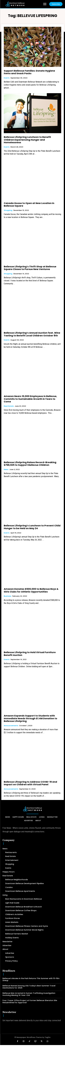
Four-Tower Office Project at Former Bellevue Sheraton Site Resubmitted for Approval (30, 1001)
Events (6, 78)
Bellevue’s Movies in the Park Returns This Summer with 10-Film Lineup (31, 979)
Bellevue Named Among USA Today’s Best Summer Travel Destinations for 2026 (29, 986)
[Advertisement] (32, 1062)
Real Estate (9, 406)
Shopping (8, 210)
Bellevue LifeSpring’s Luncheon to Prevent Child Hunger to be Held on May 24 (32, 527)
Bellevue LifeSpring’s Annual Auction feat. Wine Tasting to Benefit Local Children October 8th (32, 334)
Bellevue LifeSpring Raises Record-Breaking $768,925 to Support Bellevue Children (30, 464)
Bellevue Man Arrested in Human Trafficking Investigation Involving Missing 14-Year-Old (29, 994)
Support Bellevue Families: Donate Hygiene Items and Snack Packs (29, 72)
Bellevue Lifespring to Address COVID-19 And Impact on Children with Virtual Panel (30, 783)
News (6, 470)
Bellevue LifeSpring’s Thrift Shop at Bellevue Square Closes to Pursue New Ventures (30, 268)
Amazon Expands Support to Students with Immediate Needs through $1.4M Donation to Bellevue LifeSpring (30, 718)
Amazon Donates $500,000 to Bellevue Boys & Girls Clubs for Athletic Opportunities (31, 590)
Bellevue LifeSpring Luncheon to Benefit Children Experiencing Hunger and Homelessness (27, 139)
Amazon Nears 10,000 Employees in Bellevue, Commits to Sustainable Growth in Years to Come (30, 399)
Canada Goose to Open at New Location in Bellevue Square (29, 204)
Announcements (11, 726)
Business (7, 596)
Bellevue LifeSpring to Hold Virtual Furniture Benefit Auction (30, 654)
